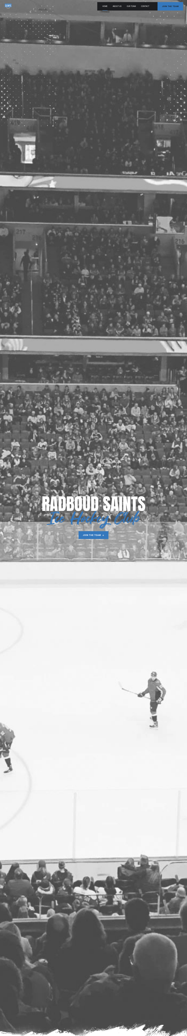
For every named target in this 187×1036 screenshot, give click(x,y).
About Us (117, 6)
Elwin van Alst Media (101, 1026)
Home (105, 6)
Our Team (131, 6)
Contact (145, 6)
